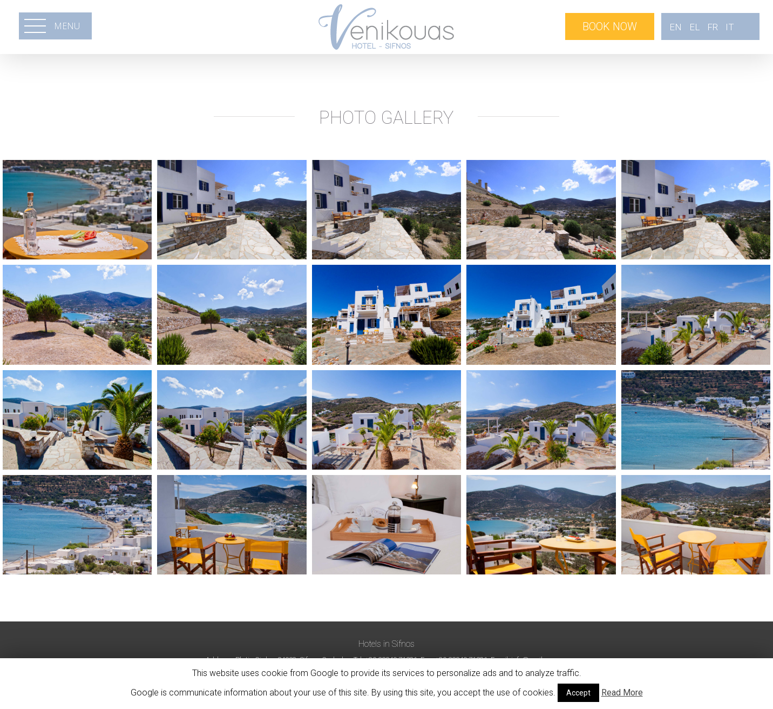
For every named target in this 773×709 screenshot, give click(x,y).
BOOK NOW (609, 26)
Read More (622, 692)
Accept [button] (578, 692)
